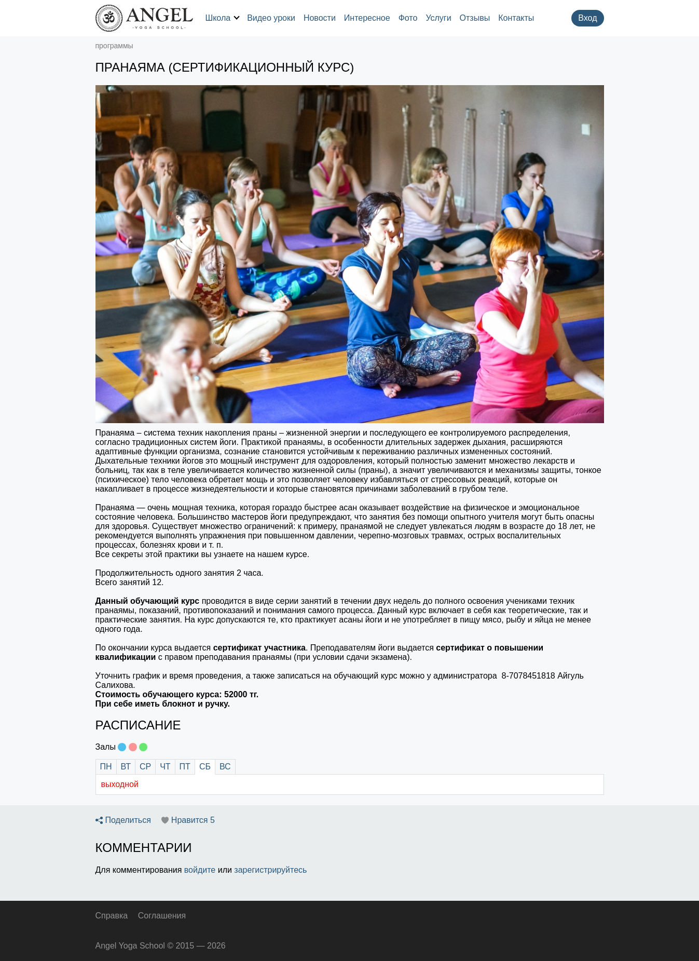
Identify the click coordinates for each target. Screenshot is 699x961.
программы (114, 46)
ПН (106, 766)
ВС (225, 766)
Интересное (367, 17)
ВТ (126, 766)
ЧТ (165, 766)
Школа (222, 17)
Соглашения (162, 915)
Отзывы (475, 17)
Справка (111, 915)
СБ (205, 766)
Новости (320, 17)
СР (145, 766)
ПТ (185, 766)
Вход (587, 17)
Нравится (193, 820)
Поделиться (128, 820)
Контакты (516, 17)
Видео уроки (271, 17)
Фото (408, 17)
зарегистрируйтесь (270, 869)
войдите (199, 869)
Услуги (438, 17)
